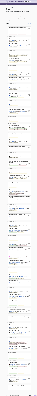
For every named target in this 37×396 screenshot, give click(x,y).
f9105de (28, 133)
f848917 (28, 138)
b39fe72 (28, 226)
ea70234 (28, 174)
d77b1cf (28, 313)
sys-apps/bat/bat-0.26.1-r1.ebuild (23, 31)
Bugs (17, 18)
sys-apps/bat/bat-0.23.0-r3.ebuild (13, 30)
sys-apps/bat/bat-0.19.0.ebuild (13, 368)
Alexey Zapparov (12, 351)
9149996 (28, 245)
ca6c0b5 (28, 85)
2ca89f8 (28, 169)
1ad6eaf (28, 235)
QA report (21, 16)
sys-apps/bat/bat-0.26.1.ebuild (13, 41)
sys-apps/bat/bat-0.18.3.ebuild (13, 376)
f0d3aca (28, 373)
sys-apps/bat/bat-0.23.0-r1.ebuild (13, 128)
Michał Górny (12, 29)
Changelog (9, 20)
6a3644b (28, 52)
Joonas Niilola (22, 205)
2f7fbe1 (28, 204)
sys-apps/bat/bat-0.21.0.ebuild (20, 191)
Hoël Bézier (12, 205)
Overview (8, 16)
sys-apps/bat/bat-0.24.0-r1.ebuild (23, 128)
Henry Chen (12, 110)
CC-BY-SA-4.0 (25, 393)
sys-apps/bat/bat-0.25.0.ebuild (13, 62)
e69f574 (28, 72)
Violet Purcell (12, 45)
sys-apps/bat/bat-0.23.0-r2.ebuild (13, 61)
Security (22, 18)
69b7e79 (28, 44)
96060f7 (28, 221)
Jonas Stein (12, 314)
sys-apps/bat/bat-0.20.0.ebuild (20, 281)
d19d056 (28, 350)
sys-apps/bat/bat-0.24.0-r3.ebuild (23, 30)
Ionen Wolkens (12, 154)
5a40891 (28, 358)
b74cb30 (28, 381)
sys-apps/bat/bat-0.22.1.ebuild (13, 192)
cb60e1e (28, 335)
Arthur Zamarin (12, 78)
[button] (21, 1)
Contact (30, 390)
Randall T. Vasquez (13, 328)
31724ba (28, 67)
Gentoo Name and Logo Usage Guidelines (18, 394)
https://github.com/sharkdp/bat (12, 13)
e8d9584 (28, 213)
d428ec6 (28, 109)
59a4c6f (28, 39)
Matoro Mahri (12, 214)
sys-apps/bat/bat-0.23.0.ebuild (22, 242)
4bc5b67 (28, 187)
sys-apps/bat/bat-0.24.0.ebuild (22, 171)
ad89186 (28, 278)
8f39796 (28, 286)
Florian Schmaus (23, 94)
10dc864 (28, 322)
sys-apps (11, 7)
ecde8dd (28, 327)
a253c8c (28, 196)
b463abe (28, 240)
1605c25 (28, 181)
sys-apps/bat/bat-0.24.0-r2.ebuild (23, 61)
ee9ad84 (28, 258)
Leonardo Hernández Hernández (15, 227)
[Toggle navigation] (6, 4)
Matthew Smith (24, 351)
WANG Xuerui (12, 103)
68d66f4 (28, 306)
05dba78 (28, 117)
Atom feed (29, 23)
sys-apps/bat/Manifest (21, 47)
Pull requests (10, 18)
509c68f (28, 291)
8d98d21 (28, 343)
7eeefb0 (28, 266)
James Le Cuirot (12, 147)
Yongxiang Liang (12, 374)
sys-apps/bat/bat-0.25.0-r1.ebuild (13, 31)
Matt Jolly (11, 126)
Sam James (12, 40)
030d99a (28, 161)
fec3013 (28, 28)
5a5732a (28, 365)
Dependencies (14, 16)
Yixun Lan (23, 374)
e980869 (28, 271)
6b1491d (28, 153)
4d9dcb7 (28, 251)
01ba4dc (28, 125)
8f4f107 (28, 77)
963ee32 (28, 93)
